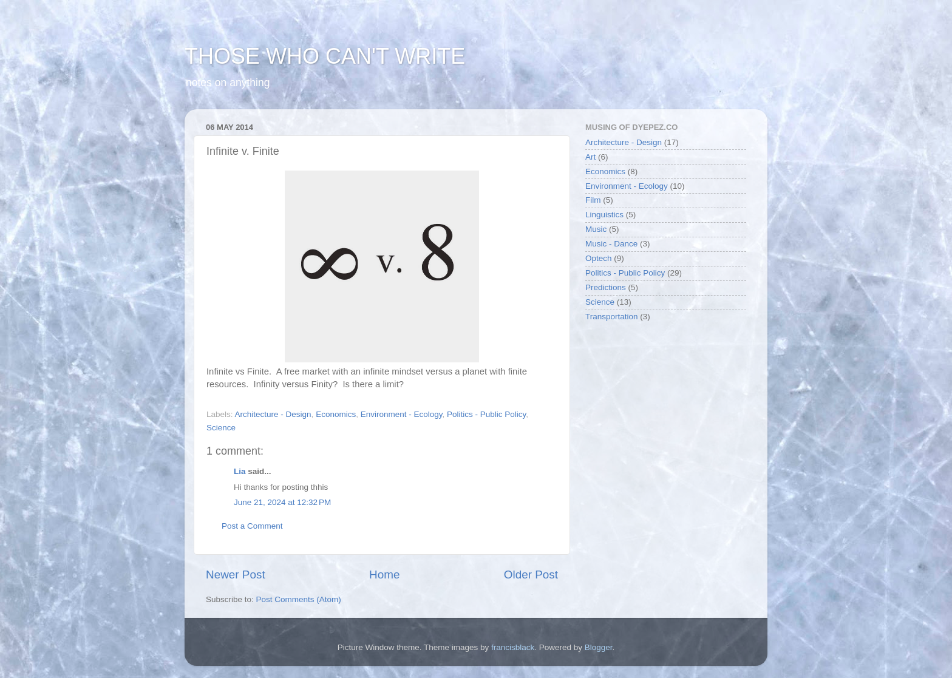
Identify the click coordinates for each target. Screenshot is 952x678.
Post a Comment (252, 526)
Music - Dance (611, 243)
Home (384, 574)
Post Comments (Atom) (298, 599)
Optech (598, 258)
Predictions (605, 287)
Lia (240, 471)
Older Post (531, 574)
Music (596, 229)
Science (221, 427)
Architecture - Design (273, 414)
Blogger (599, 647)
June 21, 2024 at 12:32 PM (282, 502)
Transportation (611, 316)
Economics (336, 414)
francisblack (512, 647)
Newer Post (235, 574)
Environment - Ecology (402, 414)
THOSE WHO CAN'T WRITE (325, 56)
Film (593, 200)
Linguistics (604, 214)
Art (590, 156)
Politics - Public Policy (486, 414)
